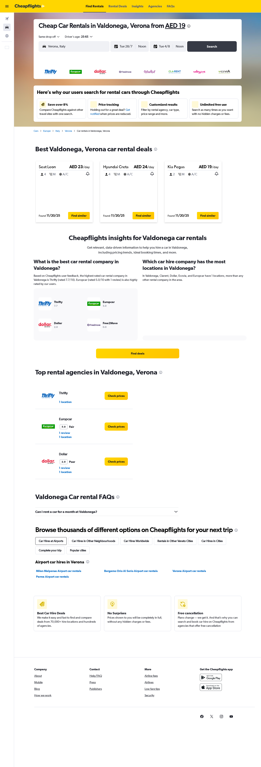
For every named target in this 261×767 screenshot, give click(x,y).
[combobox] (49, 37)
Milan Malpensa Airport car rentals (58, 571)
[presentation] (189, 26)
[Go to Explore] (7, 36)
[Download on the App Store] (211, 687)
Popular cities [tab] (78, 550)
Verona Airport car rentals (189, 571)
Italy (57, 130)
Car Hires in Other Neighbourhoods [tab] (93, 541)
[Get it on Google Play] (211, 677)
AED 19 (175, 25)
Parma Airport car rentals (52, 576)
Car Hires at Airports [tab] (51, 541)
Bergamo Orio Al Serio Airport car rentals (131, 571)
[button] (6, 6)
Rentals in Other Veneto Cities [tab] (175, 541)
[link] (137, 353)
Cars (36, 130)
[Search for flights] (7, 19)
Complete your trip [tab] (50, 550)
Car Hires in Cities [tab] (212, 541)
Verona (68, 130)
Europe (47, 130)
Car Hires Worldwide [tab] (136, 541)
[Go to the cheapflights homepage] (30, 6)
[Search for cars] (7, 27)
